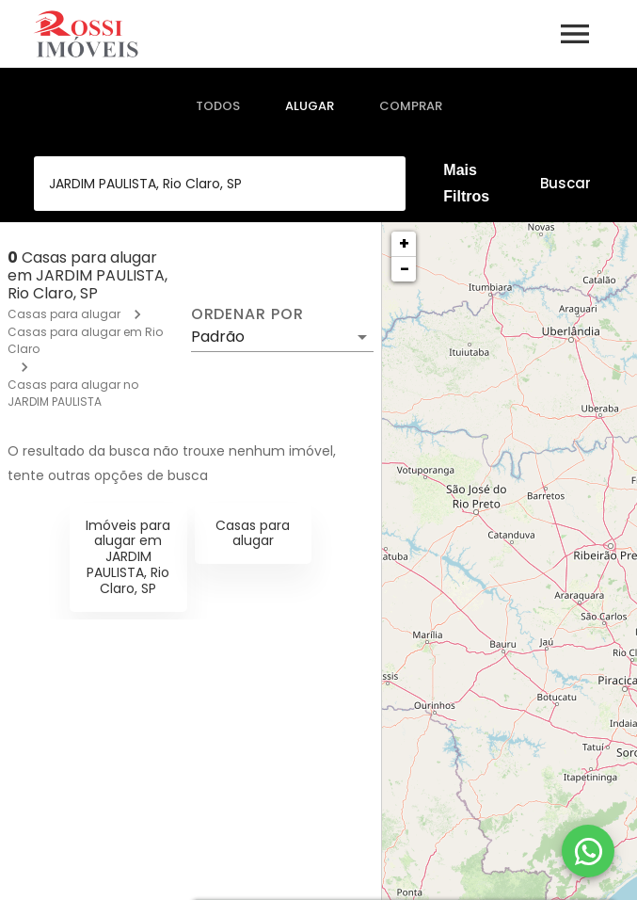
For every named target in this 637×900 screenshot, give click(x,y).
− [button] (404, 269)
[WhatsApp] (588, 851)
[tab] (218, 106)
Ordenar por (247, 314)
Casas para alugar (64, 314)
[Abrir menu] (575, 34)
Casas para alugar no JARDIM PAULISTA (73, 393)
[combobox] (220, 183)
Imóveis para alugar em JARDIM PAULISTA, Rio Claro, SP (128, 557)
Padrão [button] (218, 336)
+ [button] (404, 243)
